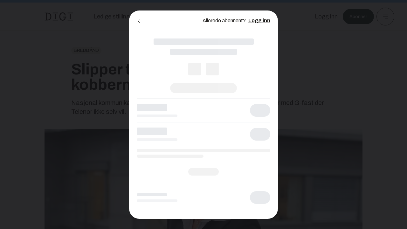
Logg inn (259, 20)
